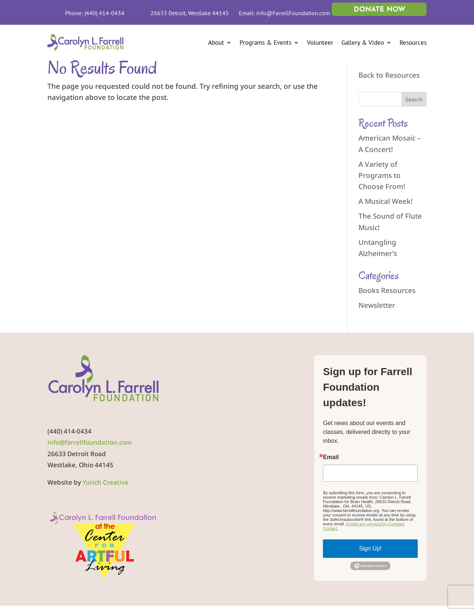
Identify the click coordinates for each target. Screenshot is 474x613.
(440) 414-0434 (104, 13)
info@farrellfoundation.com (89, 442)
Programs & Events (265, 42)
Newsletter (376, 305)
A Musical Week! (385, 201)
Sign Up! (370, 548)
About (216, 42)
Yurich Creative (105, 482)
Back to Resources (389, 75)
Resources (413, 42)
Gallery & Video (362, 42)
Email (331, 457)
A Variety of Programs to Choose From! (381, 175)
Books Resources (386, 290)
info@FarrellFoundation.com (293, 13)
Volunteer (320, 42)
